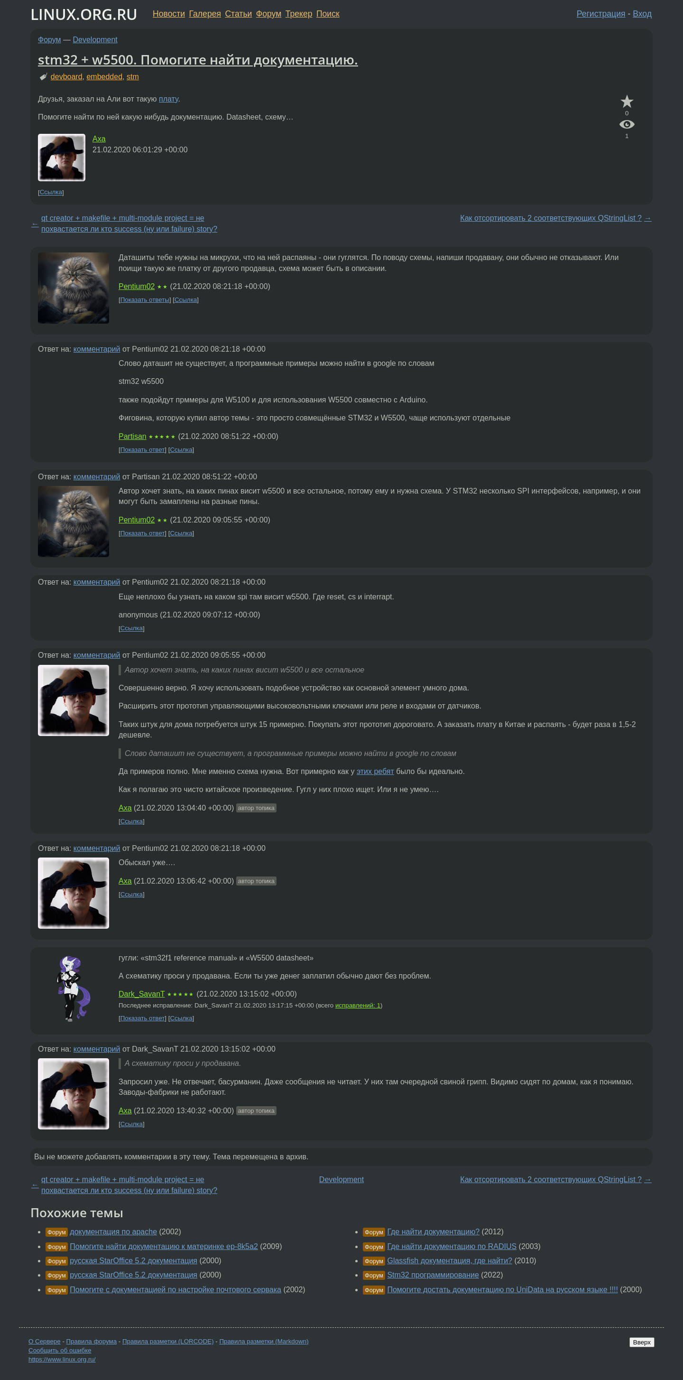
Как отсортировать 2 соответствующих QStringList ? (551, 218)
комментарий (97, 349)
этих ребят (375, 771)
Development (95, 40)
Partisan (133, 436)
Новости (169, 14)
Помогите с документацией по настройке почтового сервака (175, 1290)
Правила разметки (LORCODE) (168, 1341)
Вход (642, 14)
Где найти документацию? (433, 1232)
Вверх (642, 1342)
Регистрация (601, 14)
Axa (99, 139)
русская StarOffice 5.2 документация (133, 1261)
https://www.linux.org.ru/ (61, 1359)
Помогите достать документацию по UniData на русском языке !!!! (502, 1290)
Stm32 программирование (433, 1275)
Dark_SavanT (142, 994)
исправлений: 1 (357, 1005)
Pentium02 (137, 286)
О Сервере (44, 1341)
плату (168, 99)
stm (133, 77)
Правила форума (91, 1341)
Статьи (238, 14)
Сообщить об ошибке (60, 1350)
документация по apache (113, 1232)
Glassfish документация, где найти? (449, 1261)
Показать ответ (142, 449)
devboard (67, 77)
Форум (268, 14)
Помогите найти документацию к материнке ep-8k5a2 (164, 1246)
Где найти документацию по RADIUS (452, 1246)
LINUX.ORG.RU (84, 14)
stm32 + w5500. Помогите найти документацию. (198, 59)
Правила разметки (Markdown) (263, 1341)
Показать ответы (144, 299)
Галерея (205, 14)
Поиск (328, 14)
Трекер (299, 14)
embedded (104, 77)
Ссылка (51, 192)
